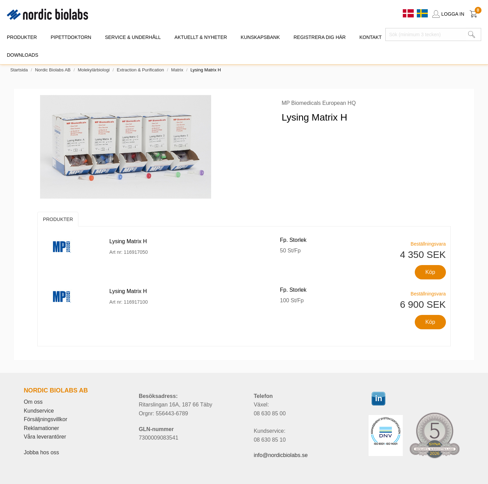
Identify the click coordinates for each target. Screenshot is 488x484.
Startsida (19, 70)
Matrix (177, 70)
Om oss (33, 402)
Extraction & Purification (140, 70)
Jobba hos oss (41, 452)
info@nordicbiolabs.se (281, 455)
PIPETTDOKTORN (71, 37)
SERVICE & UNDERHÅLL (133, 37)
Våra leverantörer (45, 437)
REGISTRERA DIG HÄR (320, 37)
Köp (430, 272)
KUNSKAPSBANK (260, 37)
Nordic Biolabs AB (52, 70)
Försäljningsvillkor (45, 419)
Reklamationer (41, 428)
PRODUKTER (22, 37)
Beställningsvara (428, 244)
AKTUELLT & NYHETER (201, 37)
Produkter (58, 219)
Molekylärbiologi (94, 70)
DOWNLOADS (22, 55)
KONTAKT (370, 37)
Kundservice (39, 411)
